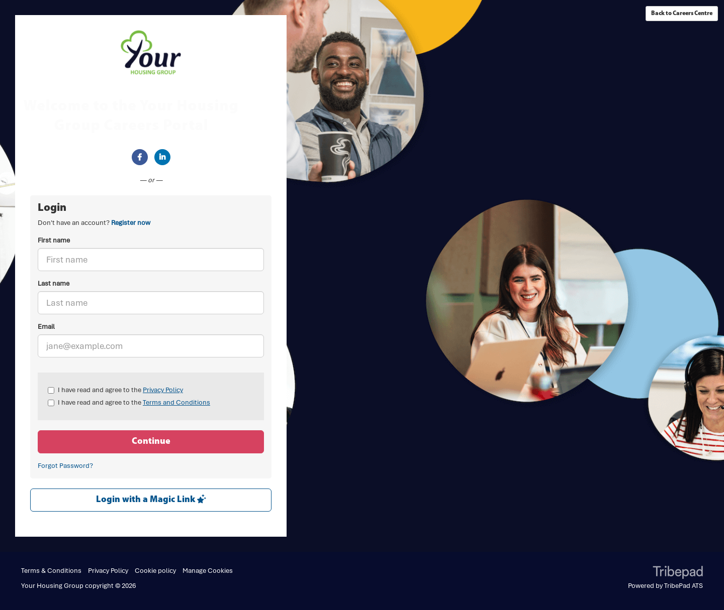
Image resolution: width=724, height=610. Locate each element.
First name (54, 240)
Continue (151, 441)
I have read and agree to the (115, 390)
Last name (53, 283)
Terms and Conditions (176, 402)
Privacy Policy (163, 390)
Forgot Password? (65, 465)
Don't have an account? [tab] (94, 222)
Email (46, 326)
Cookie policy (155, 570)
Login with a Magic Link (151, 499)
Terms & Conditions (51, 570)
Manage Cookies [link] (208, 570)
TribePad (678, 573)
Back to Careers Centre (681, 14)
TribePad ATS (683, 585)
